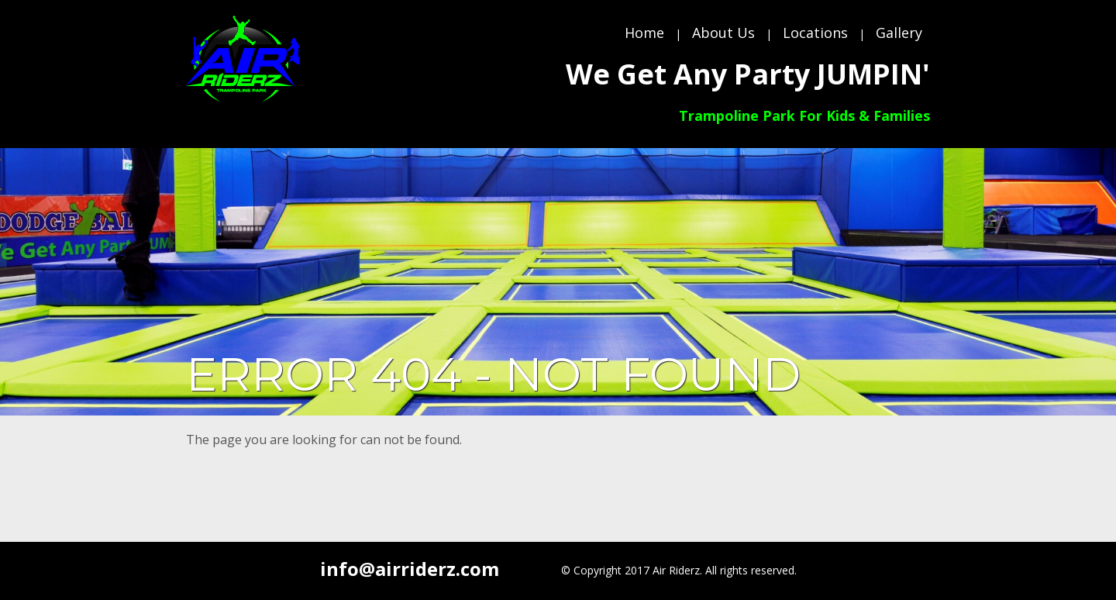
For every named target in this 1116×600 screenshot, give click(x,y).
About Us (723, 32)
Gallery (899, 32)
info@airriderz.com (409, 568)
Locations (815, 32)
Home (644, 32)
